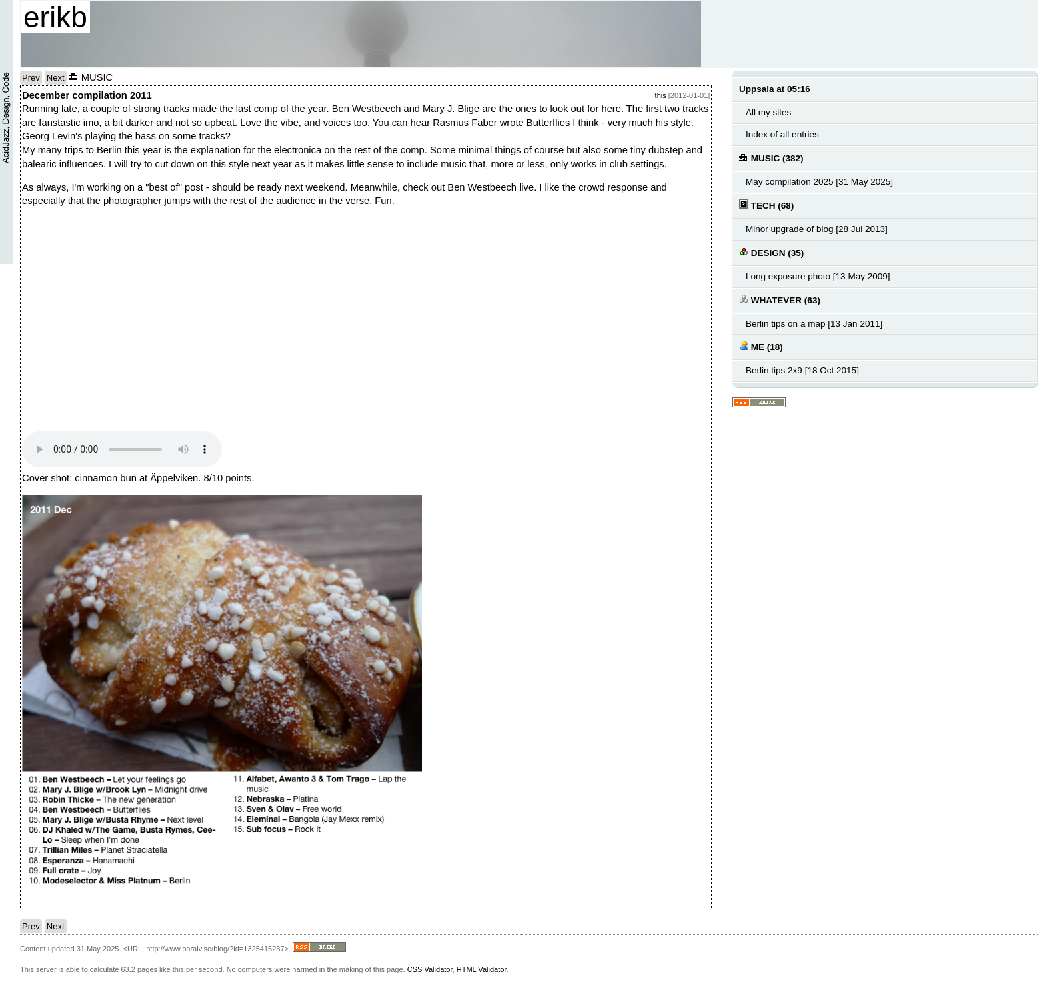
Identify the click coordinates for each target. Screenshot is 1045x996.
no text (162, 323)
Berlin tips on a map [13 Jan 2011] (814, 324)
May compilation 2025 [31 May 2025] (819, 182)
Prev (31, 78)
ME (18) (761, 346)
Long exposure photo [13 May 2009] (818, 276)
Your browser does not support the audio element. (122, 449)
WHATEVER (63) (779, 299)
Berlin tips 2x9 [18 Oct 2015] (802, 370)
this (660, 95)
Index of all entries (782, 134)
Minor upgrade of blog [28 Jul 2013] (817, 229)
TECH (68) (766, 205)
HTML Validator (482, 969)
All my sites (768, 112)
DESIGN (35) (771, 252)
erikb (55, 17)
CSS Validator (430, 969)
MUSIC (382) (771, 157)
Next (56, 78)
